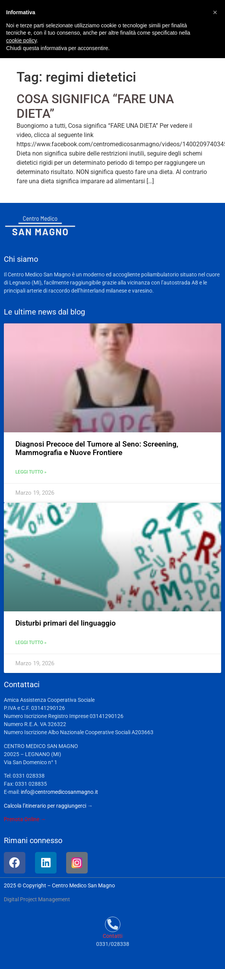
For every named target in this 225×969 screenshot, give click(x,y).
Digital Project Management (37, 899)
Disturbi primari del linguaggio (65, 623)
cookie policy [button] (21, 40)
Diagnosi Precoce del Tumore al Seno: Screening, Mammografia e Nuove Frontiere (96, 448)
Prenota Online (21, 819)
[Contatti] (112, 924)
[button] (215, 12)
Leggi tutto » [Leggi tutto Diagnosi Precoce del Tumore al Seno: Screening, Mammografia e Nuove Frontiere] (31, 472)
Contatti (112, 936)
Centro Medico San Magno (83, 885)
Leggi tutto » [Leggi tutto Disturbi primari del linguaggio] (31, 642)
